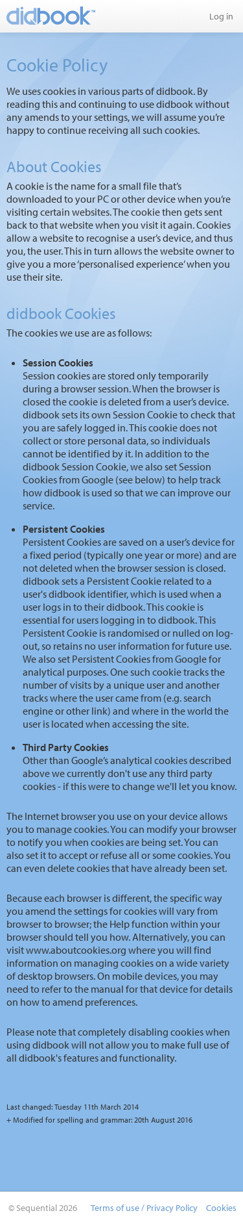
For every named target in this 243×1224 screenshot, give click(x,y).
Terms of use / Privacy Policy (144, 1208)
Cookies (221, 1208)
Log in (221, 16)
